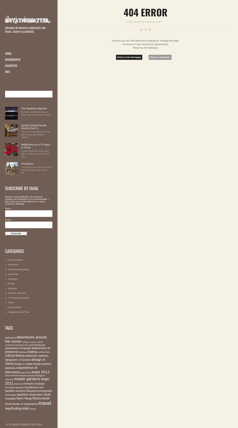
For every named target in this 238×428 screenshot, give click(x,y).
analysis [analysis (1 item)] (40, 342)
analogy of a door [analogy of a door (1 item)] (29, 342)
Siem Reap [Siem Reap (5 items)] (24, 398)
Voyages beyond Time (18, 312)
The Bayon (27, 163)
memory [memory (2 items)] (18, 384)
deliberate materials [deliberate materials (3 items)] (36, 355)
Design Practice (15, 260)
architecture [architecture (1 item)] (10, 345)
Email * (8, 220)
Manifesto (11, 65)
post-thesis (13, 274)
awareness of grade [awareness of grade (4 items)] (18, 348)
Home (8, 53)
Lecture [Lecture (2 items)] (31, 375)
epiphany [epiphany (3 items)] (10, 367)
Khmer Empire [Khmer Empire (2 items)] (19, 375)
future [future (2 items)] (8, 375)
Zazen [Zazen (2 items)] (33, 409)
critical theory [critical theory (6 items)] (15, 355)
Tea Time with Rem (17, 293)
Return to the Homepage (129, 57)
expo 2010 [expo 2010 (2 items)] (25, 372)
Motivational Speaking (18, 269)
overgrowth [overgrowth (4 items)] (45, 391)
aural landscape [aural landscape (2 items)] (37, 345)
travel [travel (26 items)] (45, 403)
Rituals (11, 284)
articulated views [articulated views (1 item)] (21, 345)
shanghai (12, 288)
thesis (11, 302)
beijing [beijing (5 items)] (32, 351)
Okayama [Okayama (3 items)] (31, 390)
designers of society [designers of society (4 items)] (18, 359)
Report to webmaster (160, 57)
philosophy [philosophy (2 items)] (10, 395)
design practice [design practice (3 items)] (42, 363)
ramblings (12, 279)
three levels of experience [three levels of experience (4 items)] (21, 404)
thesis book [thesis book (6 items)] (40, 398)
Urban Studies (15, 307)
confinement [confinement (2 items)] (43, 352)
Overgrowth (12, 59)
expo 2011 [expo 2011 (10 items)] (41, 372)
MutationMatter (28, 19)
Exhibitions (13, 265)
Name (8, 208)
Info (7, 71)
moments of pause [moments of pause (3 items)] (34, 383)
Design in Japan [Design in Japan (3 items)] (23, 363)
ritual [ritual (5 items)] (47, 394)
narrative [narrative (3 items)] (20, 390)
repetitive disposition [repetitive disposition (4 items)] (30, 394)
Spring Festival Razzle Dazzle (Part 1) (34, 127)
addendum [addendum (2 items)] (10, 337)
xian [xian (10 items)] (25, 408)
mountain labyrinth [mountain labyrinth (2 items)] (14, 387)
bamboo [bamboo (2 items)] (23, 352)
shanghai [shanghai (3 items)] (10, 398)
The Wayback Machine (34, 108)
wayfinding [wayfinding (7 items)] (13, 408)
